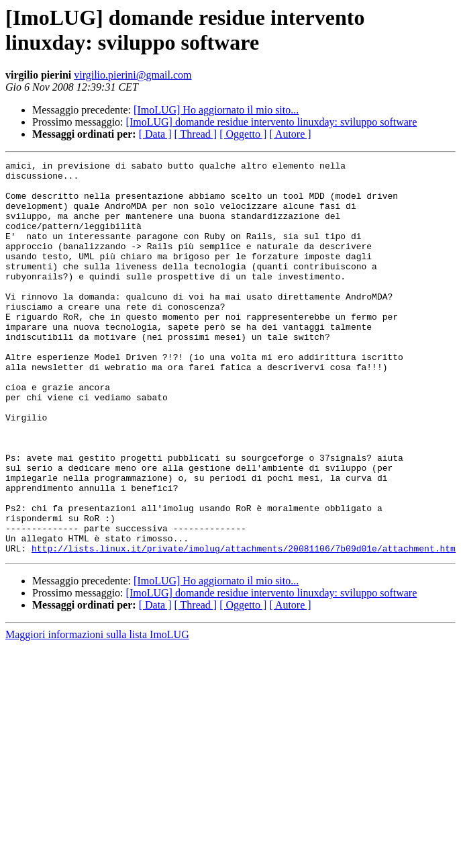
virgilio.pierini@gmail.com (132, 75)
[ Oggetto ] (242, 134)
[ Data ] (155, 134)
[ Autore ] (290, 134)
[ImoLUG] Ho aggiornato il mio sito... (216, 110)
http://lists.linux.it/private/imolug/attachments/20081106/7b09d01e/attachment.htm (244, 627)
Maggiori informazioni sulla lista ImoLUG (97, 713)
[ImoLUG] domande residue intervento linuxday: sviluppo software (271, 122)
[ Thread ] (195, 134)
